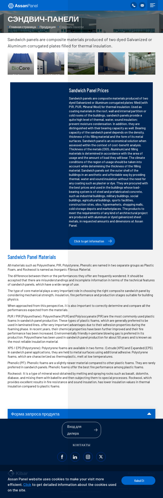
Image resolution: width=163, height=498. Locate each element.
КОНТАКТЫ (81, 445)
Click (27, 484)
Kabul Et (139, 480)
